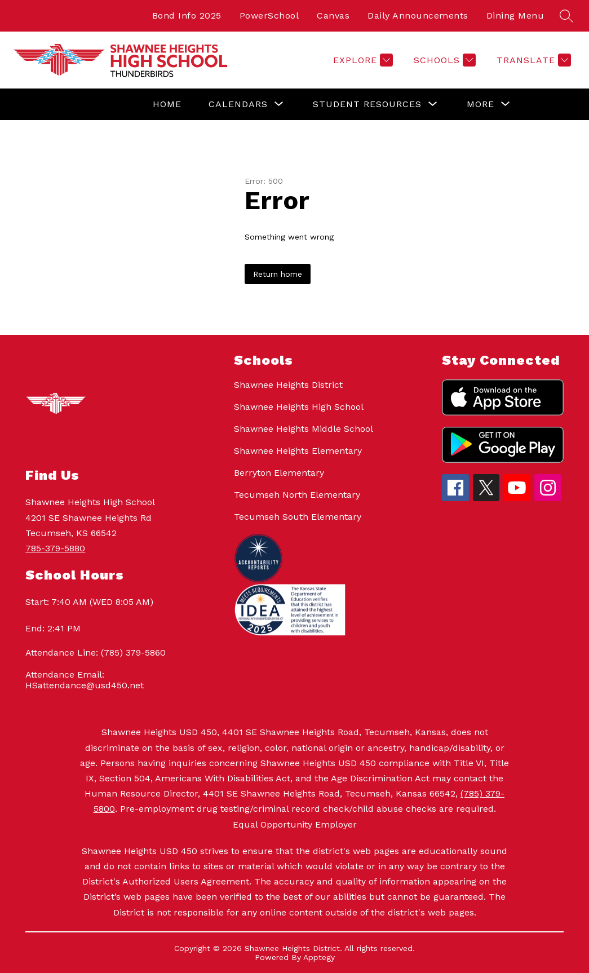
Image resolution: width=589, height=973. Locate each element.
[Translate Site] (532, 60)
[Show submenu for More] (480, 104)
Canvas (333, 15)
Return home (277, 273)
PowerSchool (269, 15)
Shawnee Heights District (288, 384)
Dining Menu (515, 15)
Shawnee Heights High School (299, 406)
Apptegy (319, 957)
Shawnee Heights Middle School (303, 428)
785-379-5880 (55, 548)
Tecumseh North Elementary (297, 494)
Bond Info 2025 (187, 15)
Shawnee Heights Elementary (298, 450)
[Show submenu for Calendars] (238, 104)
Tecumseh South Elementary (297, 516)
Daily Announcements (417, 15)
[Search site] (566, 16)
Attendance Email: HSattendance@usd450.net (84, 680)
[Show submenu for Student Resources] (367, 104)
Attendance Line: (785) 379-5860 (95, 652)
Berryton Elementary (279, 472)
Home (167, 104)
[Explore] (361, 60)
